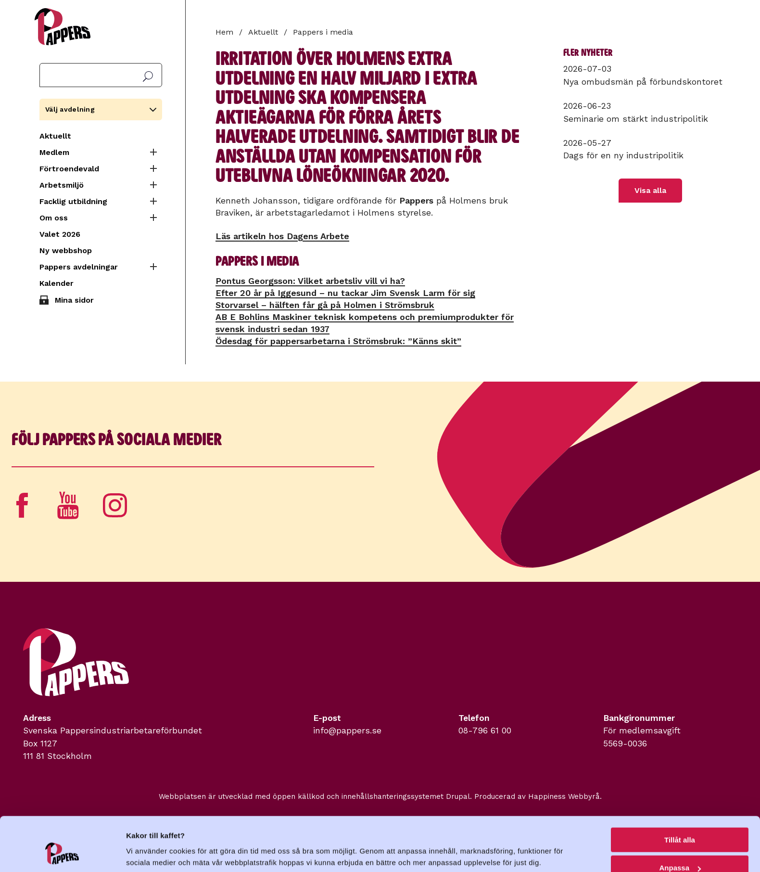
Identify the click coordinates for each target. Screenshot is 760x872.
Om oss (53, 217)
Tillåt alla (679, 792)
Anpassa (680, 820)
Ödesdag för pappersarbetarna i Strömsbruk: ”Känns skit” (338, 341)
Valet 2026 (59, 234)
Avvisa (679, 848)
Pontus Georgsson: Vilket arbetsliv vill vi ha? (310, 281)
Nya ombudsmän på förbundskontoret (642, 82)
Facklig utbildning (73, 201)
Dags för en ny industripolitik (623, 155)
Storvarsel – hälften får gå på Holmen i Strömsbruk (324, 305)
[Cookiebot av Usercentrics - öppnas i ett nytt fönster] (62, 853)
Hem (224, 32)
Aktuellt (55, 136)
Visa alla (650, 190)
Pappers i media (323, 32)
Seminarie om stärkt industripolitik (635, 119)
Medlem (54, 152)
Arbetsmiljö (61, 185)
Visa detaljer (147, 841)
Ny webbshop (65, 250)
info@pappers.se (347, 730)
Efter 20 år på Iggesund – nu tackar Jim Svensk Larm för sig (345, 293)
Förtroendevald (69, 168)
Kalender (56, 283)
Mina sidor (74, 300)
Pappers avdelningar (78, 266)
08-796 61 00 (484, 730)
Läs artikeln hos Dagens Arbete (282, 236)
